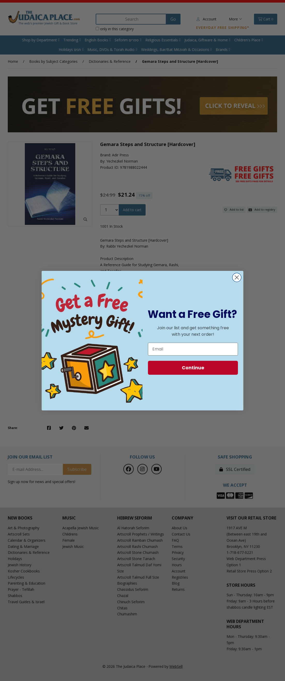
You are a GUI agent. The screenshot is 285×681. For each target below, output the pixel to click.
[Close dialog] (236, 277)
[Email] (193, 349)
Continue (193, 367)
